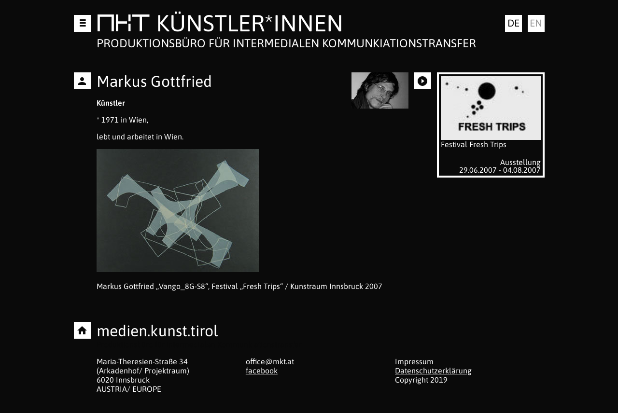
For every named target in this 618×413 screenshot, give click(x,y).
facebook (262, 370)
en (536, 22)
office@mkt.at (270, 361)
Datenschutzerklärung (433, 370)
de (513, 22)
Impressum (414, 361)
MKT (123, 25)
